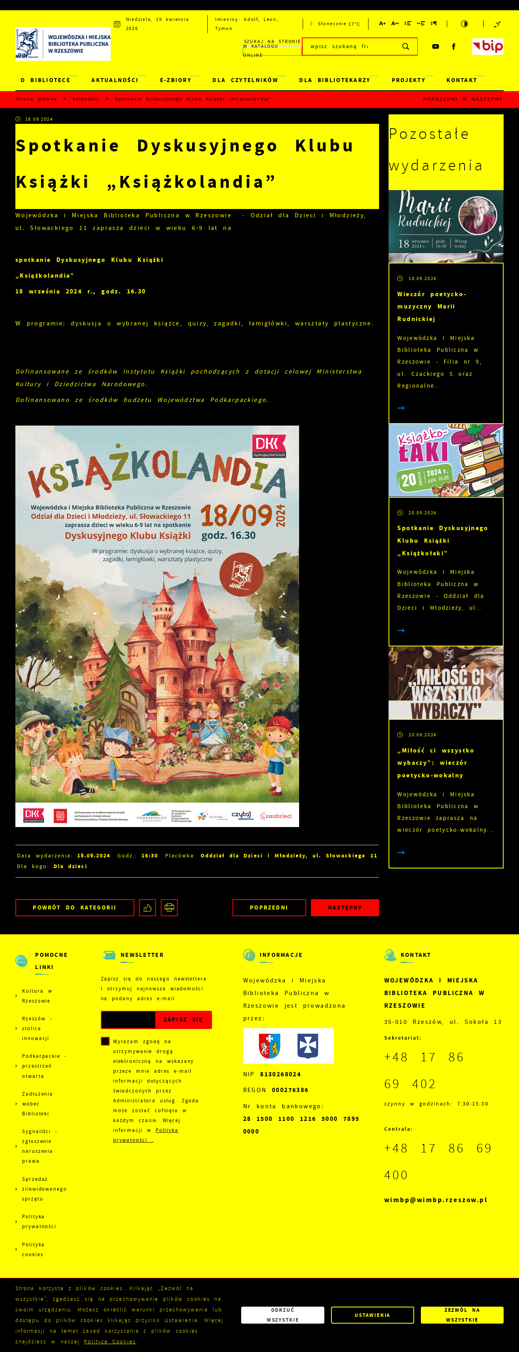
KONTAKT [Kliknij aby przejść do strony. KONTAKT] (461, 80)
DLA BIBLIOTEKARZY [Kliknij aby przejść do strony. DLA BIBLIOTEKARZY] (334, 80)
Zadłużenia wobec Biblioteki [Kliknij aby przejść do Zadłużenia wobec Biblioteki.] (37, 1104)
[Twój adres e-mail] (128, 1020)
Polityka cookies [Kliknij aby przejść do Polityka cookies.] (33, 1250)
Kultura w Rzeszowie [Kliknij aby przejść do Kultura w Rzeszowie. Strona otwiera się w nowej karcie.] (37, 996)
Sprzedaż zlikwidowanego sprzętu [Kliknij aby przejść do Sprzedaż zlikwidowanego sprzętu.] (44, 1189)
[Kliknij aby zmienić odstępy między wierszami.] (408, 25)
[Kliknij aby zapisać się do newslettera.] (183, 1020)
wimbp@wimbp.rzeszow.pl (436, 1199)
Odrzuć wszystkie (283, 1315)
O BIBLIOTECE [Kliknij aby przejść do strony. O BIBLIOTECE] (45, 80)
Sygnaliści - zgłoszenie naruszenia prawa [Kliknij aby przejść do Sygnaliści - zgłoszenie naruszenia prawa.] (40, 1146)
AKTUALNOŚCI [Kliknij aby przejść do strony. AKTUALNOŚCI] (115, 80)
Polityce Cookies (110, 1341)
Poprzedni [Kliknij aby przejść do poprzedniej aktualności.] (440, 99)
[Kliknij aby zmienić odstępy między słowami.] (421, 25)
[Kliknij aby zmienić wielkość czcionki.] (382, 25)
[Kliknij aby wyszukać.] (406, 46)
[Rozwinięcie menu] (42, 967)
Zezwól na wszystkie (462, 1315)
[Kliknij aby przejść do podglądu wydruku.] (169, 907)
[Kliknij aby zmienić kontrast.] (465, 24)
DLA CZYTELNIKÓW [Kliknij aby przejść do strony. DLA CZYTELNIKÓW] (245, 80)
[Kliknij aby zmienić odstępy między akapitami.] (434, 25)
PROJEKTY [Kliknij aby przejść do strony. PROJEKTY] (409, 80)
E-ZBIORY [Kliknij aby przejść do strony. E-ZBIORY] (176, 80)
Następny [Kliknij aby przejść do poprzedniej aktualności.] (487, 99)
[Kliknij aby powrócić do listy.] (465, 99)
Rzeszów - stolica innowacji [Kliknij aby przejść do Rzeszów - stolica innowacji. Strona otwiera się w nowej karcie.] (37, 1029)
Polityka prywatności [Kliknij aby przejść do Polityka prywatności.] (39, 1222)
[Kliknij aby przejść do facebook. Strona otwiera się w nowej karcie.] (453, 46)
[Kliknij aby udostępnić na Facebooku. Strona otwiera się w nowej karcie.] (147, 907)
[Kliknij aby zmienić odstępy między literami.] (395, 25)
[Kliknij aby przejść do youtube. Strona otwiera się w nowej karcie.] (435, 46)
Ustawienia (372, 1315)
